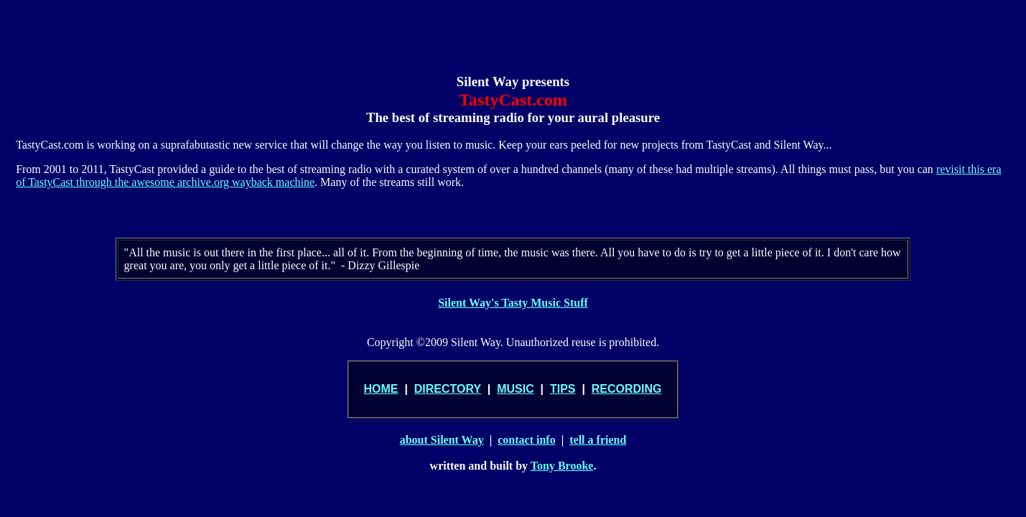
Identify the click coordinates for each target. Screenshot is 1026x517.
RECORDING (627, 389)
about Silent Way (442, 440)
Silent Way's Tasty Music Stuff (513, 303)
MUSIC (515, 389)
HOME (381, 389)
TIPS (563, 389)
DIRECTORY (447, 389)
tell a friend (597, 440)
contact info (526, 440)
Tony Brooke (562, 466)
